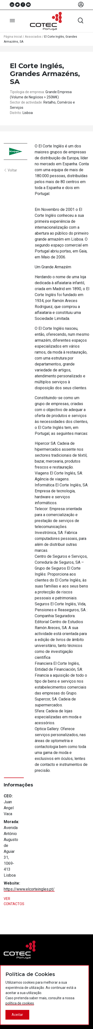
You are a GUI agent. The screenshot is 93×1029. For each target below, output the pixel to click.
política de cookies (19, 1003)
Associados (33, 36)
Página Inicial (13, 36)
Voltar (10, 170)
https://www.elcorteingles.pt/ (29, 889)
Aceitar (17, 1015)
